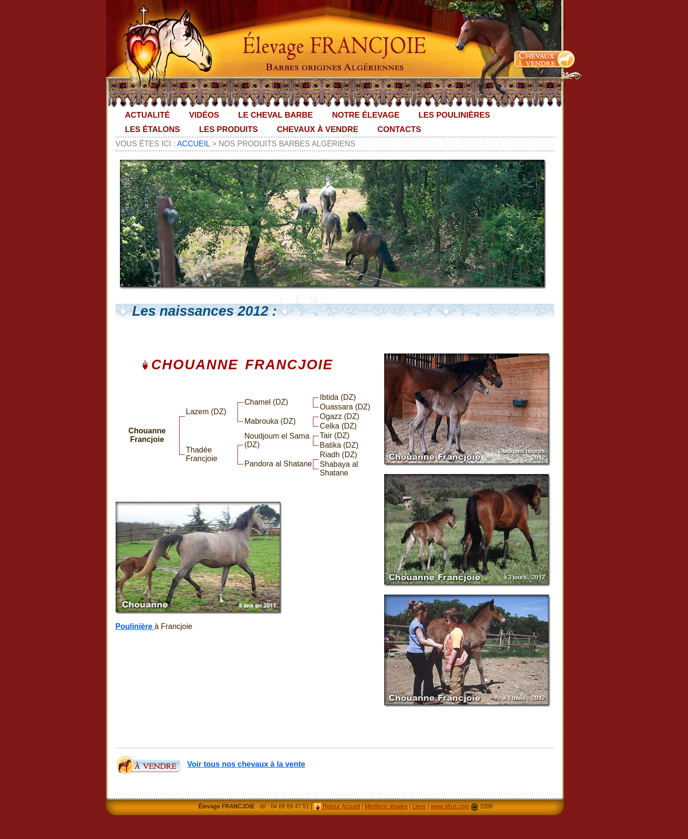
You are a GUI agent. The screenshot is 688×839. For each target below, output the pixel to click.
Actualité (147, 115)
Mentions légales (386, 806)
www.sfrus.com (449, 806)
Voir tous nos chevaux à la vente (246, 764)
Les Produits (228, 129)
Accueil (193, 144)
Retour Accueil (337, 806)
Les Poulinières (454, 115)
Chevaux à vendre (318, 129)
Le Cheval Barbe (275, 115)
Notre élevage (365, 115)
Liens (419, 806)
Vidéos (204, 115)
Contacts (399, 129)
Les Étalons (152, 129)
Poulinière (135, 626)
